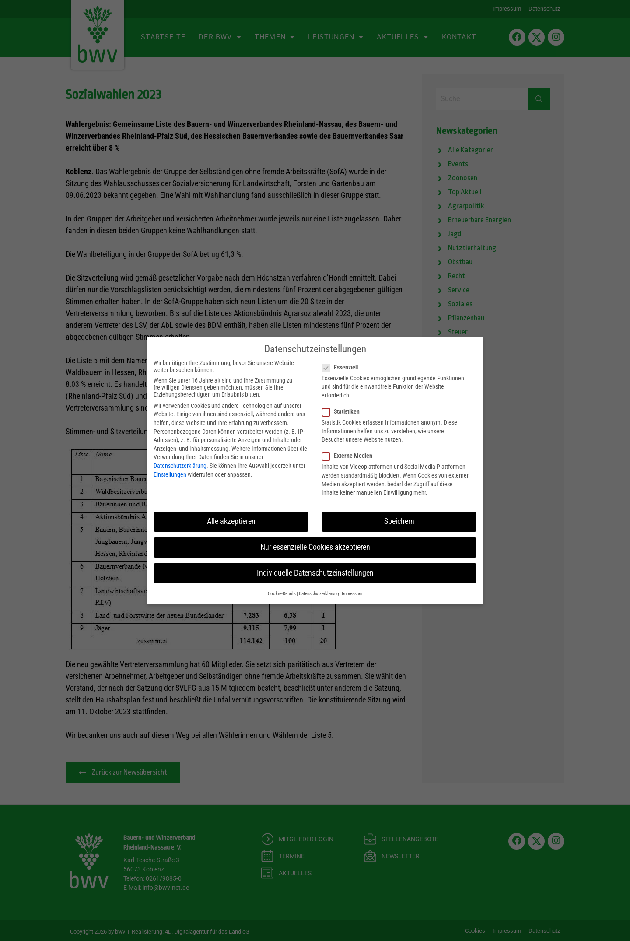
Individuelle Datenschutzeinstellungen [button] (315, 572)
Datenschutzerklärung (180, 465)
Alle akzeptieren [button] (231, 520)
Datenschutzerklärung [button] (319, 593)
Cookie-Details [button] (282, 593)
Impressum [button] (352, 593)
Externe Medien (350, 455)
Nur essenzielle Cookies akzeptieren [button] (315, 546)
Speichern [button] (399, 520)
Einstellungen (170, 474)
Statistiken (343, 410)
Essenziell (343, 366)
